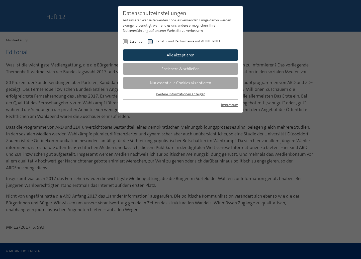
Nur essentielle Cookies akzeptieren (180, 82)
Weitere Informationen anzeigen (180, 94)
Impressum (229, 105)
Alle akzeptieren (180, 55)
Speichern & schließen (180, 68)
